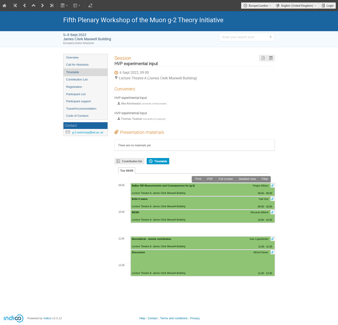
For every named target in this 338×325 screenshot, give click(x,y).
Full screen (226, 179)
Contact (153, 318)
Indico (47, 318)
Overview (72, 57)
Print (198, 179)
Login (330, 6)
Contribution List (77, 79)
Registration (74, 86)
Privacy (195, 318)
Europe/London (258, 6)
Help (142, 318)
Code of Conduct (77, 115)
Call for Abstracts (77, 64)
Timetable (72, 72)
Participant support (78, 101)
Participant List (76, 94)
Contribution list (132, 161)
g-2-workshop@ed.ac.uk (87, 132)
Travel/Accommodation (81, 108)
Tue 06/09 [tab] (126, 170)
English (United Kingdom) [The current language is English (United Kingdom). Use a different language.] (297, 6)
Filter (265, 179)
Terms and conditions (174, 318)
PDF (210, 179)
